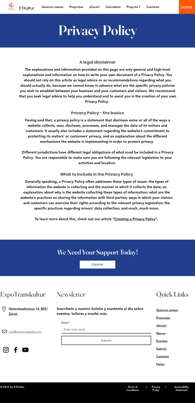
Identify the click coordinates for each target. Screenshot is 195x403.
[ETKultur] (29, 8)
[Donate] (97, 265)
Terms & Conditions (132, 388)
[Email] (105, 329)
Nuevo (161, 333)
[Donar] (187, 7)
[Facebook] (15, 350)
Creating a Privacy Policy (134, 219)
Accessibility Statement (181, 388)
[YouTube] (25, 350)
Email (65, 322)
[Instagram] (6, 350)
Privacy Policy (156, 388)
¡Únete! (161, 325)
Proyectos (163, 318)
